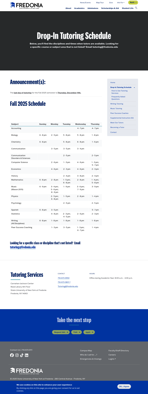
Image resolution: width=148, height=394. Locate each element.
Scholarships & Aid (110, 8)
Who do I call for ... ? (88, 355)
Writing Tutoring (116, 104)
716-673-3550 (63, 278)
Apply (132, 2)
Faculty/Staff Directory (119, 350)
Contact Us (15, 350)
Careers (112, 355)
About (68, 8)
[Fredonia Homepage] (26, 5)
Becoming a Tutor (117, 127)
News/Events (85, 3)
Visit (75, 334)
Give (111, 3)
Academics (79, 8)
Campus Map (86, 350)
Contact (113, 132)
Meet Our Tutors (116, 123)
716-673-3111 (27, 350)
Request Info (59, 334)
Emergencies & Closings (91, 359)
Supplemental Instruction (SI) (122, 118)
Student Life (127, 8)
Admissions (93, 8)
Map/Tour (100, 3)
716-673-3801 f (64, 282)
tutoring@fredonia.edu (23, 247)
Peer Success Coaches (119, 113)
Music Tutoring (116, 108)
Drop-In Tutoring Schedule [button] (120, 87)
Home (112, 82)
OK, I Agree (124, 386)
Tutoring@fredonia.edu (68, 286)
